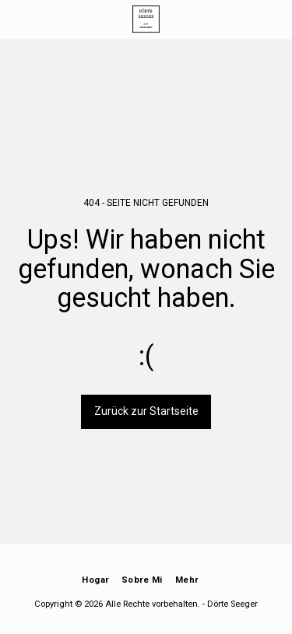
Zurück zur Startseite (146, 411)
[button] (17, 18)
